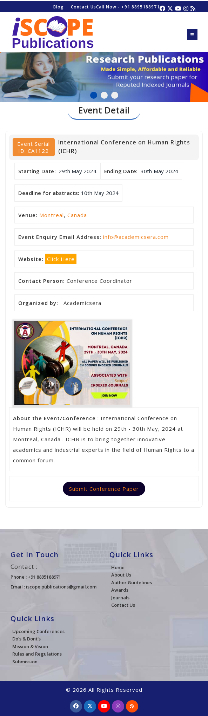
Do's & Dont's (26, 639)
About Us (121, 575)
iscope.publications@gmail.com (61, 587)
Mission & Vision (30, 646)
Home (118, 567)
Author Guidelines (131, 582)
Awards (119, 590)
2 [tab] (104, 95)
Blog (58, 7)
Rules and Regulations (37, 654)
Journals (120, 597)
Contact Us (83, 7)
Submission (25, 661)
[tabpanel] (104, 68)
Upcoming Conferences (38, 631)
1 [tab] (93, 95)
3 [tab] (114, 95)
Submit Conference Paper (104, 488)
